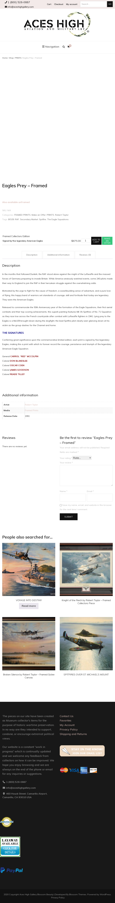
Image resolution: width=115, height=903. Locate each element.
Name (63, 491)
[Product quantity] (86, 241)
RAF (17, 219)
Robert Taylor (62, 215)
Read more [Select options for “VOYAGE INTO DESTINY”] (29, 606)
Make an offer (107, 240)
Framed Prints (31, 410)
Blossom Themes (77, 894)
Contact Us (66, 716)
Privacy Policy (69, 729)
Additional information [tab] (58, 254)
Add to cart (96, 240)
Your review (66, 462)
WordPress (105, 894)
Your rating (66, 458)
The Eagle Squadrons (58, 219)
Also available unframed (16, 202)
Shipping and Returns (73, 734)
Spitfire (42, 219)
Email (90, 491)
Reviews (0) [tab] (85, 254)
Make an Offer (39, 215)
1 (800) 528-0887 (17, 2)
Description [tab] (31, 254)
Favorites (65, 720)
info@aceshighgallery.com (19, 7)
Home (5, 58)
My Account (67, 725)
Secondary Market (29, 219)
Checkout (58, 4)
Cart (49, 4)
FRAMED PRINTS (22, 215)
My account (71, 4)
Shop (11, 58)
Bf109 (11, 219)
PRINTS (18, 58)
